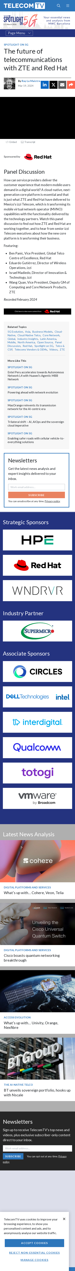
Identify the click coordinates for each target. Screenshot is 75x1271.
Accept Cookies (34, 1243)
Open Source (45, 342)
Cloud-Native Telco (29, 335)
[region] (34, 1241)
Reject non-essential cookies (34, 1252)
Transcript (28, 142)
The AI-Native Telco (18, 1084)
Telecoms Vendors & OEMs (30, 349)
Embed (11, 142)
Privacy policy (52, 501)
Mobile (12, 342)
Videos (53, 349)
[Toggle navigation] (67, 6)
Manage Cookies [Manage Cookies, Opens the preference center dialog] (34, 1259)
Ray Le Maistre (31, 80)
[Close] (64, 1219)
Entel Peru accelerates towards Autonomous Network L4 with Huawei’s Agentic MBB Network (36, 375)
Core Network (51, 335)
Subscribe (36, 495)
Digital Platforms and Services (27, 887)
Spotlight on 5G (16, 44)
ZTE (62, 349)
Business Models (42, 331)
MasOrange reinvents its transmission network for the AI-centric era (32, 407)
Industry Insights (27, 338)
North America (26, 342)
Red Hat (27, 345)
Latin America (48, 338)
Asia (27, 331)
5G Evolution (15, 331)
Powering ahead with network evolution (33, 392)
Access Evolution (17, 1017)
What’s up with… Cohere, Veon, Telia (34, 892)
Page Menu (19, 33)
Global (11, 338)
